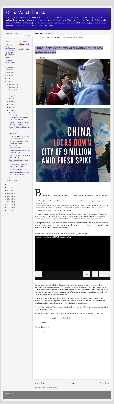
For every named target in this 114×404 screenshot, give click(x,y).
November (12, 87)
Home (72, 383)
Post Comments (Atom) (50, 388)
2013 (9, 208)
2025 (9, 73)
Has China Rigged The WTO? (18, 169)
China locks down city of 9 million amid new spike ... (19, 156)
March (11, 110)
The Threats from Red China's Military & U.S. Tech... (18, 165)
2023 (9, 79)
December (12, 84)
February (12, 178)
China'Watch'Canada (26, 12)
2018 (9, 193)
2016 (9, 199)
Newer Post (39, 383)
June (10, 102)
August (11, 96)
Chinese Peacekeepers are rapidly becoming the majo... (19, 123)
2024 (9, 76)
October (11, 90)
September (12, 93)
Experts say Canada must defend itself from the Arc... (18, 147)
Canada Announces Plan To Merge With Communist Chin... (19, 137)
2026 (9, 70)
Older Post (104, 383)
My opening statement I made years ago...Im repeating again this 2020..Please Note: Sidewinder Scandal (10, 52)
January (11, 181)
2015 (9, 202)
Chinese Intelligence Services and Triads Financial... (19, 151)
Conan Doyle (25, 44)
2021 (9, 184)
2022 (9, 81)
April (11, 107)
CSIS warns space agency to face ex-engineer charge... (19, 142)
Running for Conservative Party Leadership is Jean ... (18, 113)
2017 (9, 196)
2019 (9, 190)
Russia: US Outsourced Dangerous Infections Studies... (19, 128)
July (10, 99)
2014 (9, 205)
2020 (9, 187)
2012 (9, 210)
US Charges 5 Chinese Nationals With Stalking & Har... (18, 118)
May (10, 104)
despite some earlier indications (49, 219)
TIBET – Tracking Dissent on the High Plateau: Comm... (19, 173)
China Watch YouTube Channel (10, 61)
